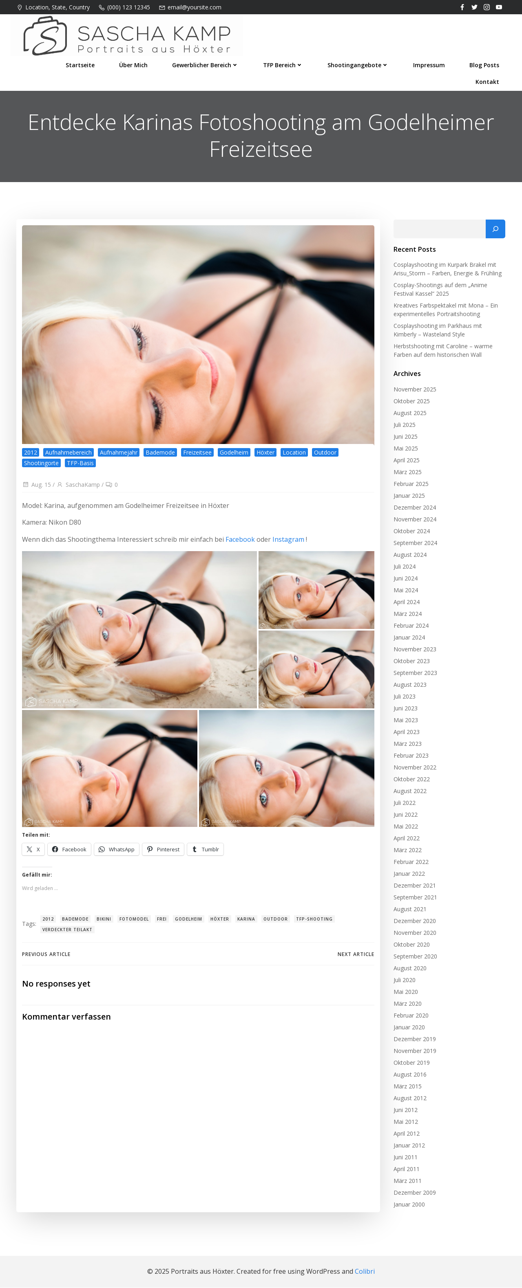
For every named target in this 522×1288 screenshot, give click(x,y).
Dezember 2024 (414, 509)
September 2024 (414, 544)
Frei (162, 922)
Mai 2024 (405, 592)
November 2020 (414, 934)
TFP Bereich (284, 63)
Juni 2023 (405, 710)
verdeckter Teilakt (67, 932)
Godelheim (234, 455)
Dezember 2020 (414, 922)
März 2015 (407, 1088)
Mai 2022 (405, 828)
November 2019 (414, 1052)
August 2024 (409, 556)
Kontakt (488, 80)
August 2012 (409, 1099)
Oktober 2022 (411, 781)
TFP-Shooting (314, 922)
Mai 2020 (405, 993)
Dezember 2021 (414, 887)
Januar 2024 (408, 639)
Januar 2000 (408, 1206)
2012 (30, 455)
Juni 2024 (405, 580)
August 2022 (409, 792)
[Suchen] (496, 230)
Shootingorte (41, 465)
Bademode (160, 455)
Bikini (104, 922)
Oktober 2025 (411, 403)
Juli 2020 (404, 981)
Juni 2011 (405, 1159)
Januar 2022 (408, 875)
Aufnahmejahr (118, 455)
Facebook (240, 541)
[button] (139, 632)
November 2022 (414, 769)
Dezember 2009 (414, 1194)
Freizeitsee (197, 455)
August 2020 (409, 970)
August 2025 (409, 414)
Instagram (288, 541)
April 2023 (406, 733)
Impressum (430, 63)
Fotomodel (134, 922)
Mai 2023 (405, 721)
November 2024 (414, 521)
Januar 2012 (408, 1147)
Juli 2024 (404, 568)
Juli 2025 (404, 426)
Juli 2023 (404, 698)
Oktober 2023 (411, 662)
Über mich (134, 63)
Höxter (265, 455)
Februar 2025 (410, 485)
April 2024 (406, 603)
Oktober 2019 (411, 1064)
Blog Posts (485, 63)
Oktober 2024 (411, 532)
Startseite (80, 63)
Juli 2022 (404, 804)
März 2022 (407, 851)
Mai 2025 (405, 450)
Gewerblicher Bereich (206, 63)
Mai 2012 (405, 1123)
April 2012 (406, 1135)
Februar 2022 (410, 863)
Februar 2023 (410, 757)
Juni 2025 (405, 438)
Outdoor (325, 455)
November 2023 (414, 651)
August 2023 (409, 686)
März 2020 (407, 1005)
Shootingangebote (358, 63)
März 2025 (407, 473)
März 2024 (407, 615)
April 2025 (406, 462)
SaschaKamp (78, 487)
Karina (246, 922)
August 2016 (409, 1076)
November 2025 (414, 391)
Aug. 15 (36, 487)
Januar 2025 (408, 497)
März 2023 (407, 745)
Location (294, 455)
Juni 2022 (405, 816)
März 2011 (407, 1182)
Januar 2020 (408, 1029)
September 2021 (414, 899)
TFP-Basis (80, 465)
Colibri (365, 1272)
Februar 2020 (410, 1017)
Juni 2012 (405, 1111)
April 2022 (406, 840)
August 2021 (409, 910)
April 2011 (406, 1170)
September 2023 (414, 674)
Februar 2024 (410, 627)
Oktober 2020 (411, 946)
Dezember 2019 (414, 1040)
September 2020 (414, 958)
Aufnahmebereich (68, 455)
